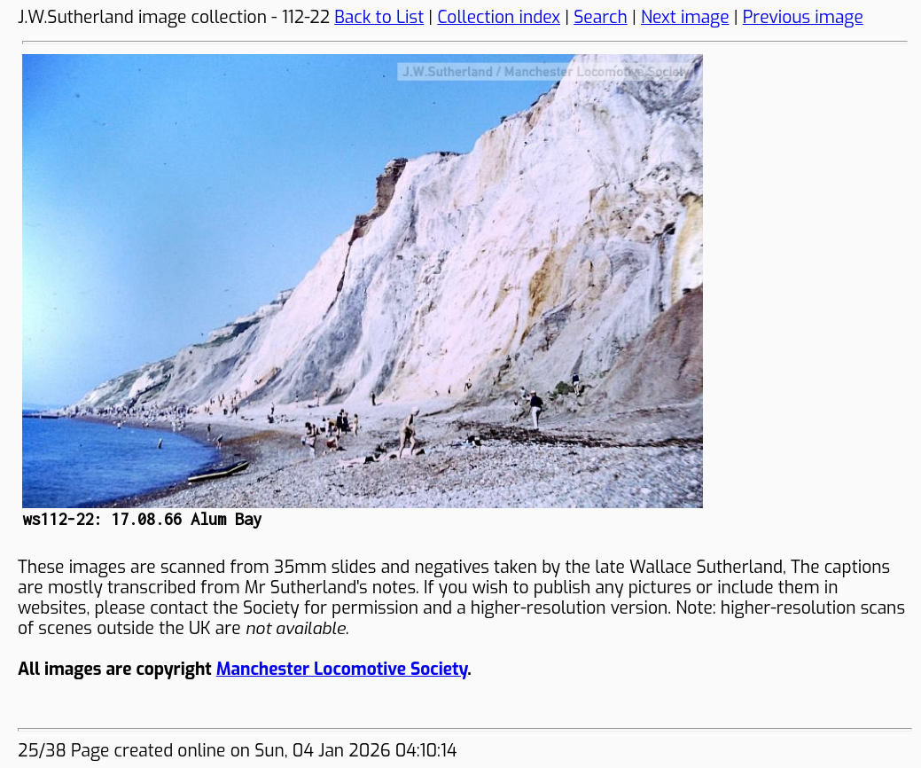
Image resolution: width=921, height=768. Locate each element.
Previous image (803, 17)
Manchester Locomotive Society (341, 669)
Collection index (498, 17)
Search (601, 17)
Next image (685, 17)
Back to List (379, 17)
